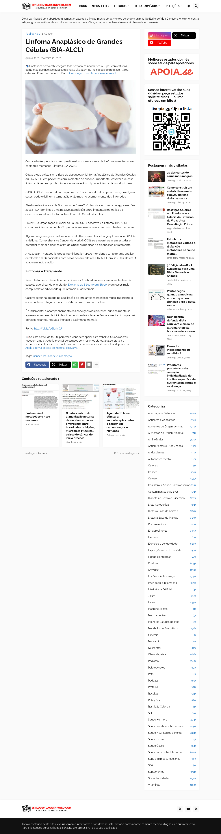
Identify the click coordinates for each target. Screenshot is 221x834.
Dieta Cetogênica (172, 505)
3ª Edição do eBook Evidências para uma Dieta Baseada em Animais (181, 271)
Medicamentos (172, 615)
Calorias (172, 466)
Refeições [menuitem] (173, 6)
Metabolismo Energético (172, 628)
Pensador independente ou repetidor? (178, 350)
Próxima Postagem (125, 453)
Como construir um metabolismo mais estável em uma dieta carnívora (179, 193)
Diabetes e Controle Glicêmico (172, 498)
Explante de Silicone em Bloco (87, 284)
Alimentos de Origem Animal (172, 427)
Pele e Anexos (172, 668)
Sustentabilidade (172, 778)
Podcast (172, 681)
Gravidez (172, 570)
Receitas (172, 694)
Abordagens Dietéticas (172, 413)
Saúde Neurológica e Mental (172, 733)
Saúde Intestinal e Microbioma (172, 726)
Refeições (172, 700)
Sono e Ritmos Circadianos (172, 759)
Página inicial (33, 33)
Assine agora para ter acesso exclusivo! (92, 73)
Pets (172, 674)
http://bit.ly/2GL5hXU (48, 328)
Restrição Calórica (172, 707)
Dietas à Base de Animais (172, 511)
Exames (172, 537)
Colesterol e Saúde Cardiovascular (172, 485)
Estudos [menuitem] (120, 6)
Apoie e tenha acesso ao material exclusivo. (51, 347)
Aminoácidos (172, 440)
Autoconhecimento (172, 459)
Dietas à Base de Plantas (172, 518)
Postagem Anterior (36, 453)
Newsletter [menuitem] (100, 6)
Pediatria (172, 661)
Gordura (172, 563)
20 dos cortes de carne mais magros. (180, 174)
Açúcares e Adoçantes (172, 420)
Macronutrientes (172, 609)
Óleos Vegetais (172, 654)
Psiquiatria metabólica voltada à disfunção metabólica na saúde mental (181, 246)
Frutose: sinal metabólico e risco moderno (37, 417)
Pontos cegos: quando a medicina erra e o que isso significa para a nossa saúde (181, 298)
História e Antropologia (172, 576)
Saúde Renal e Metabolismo (172, 752)
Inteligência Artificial (172, 589)
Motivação (172, 641)
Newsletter (172, 648)
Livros (172, 602)
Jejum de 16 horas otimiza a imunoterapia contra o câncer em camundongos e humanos (120, 422)
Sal (172, 713)
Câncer (48, 33)
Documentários (172, 524)
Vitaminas (172, 785)
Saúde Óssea (172, 746)
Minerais (172, 635)
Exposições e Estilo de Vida (172, 550)
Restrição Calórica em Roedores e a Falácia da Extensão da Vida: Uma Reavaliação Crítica (180, 217)
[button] (188, 6)
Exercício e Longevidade (172, 544)
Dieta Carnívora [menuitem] (146, 6)
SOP (172, 765)
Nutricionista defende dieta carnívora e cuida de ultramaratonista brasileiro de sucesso (181, 324)
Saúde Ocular (172, 739)
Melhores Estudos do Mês (172, 622)
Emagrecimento (172, 531)
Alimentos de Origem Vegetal (172, 433)
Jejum (172, 596)
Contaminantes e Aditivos (172, 492)
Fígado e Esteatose (172, 557)
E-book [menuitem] (82, 6)
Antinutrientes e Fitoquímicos (172, 446)
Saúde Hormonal (172, 720)
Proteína (172, 687)
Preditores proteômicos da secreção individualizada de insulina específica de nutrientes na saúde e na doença (181, 375)
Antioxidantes (172, 453)
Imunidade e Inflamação (57, 356)
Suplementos (172, 772)
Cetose (172, 479)
